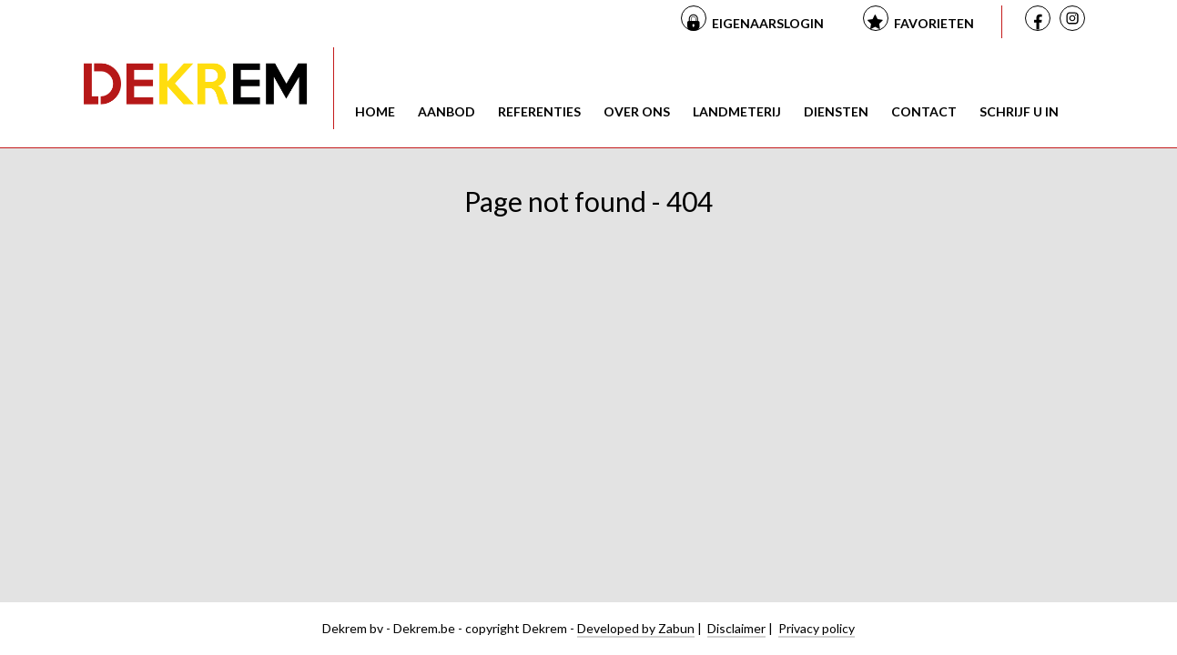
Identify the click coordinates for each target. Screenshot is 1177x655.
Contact (924, 111)
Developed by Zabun (636, 628)
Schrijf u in (1019, 111)
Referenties (539, 111)
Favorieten (934, 23)
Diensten (836, 111)
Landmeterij (737, 111)
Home (375, 111)
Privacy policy (816, 628)
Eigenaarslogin (768, 23)
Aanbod (446, 111)
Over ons (637, 111)
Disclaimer (736, 628)
